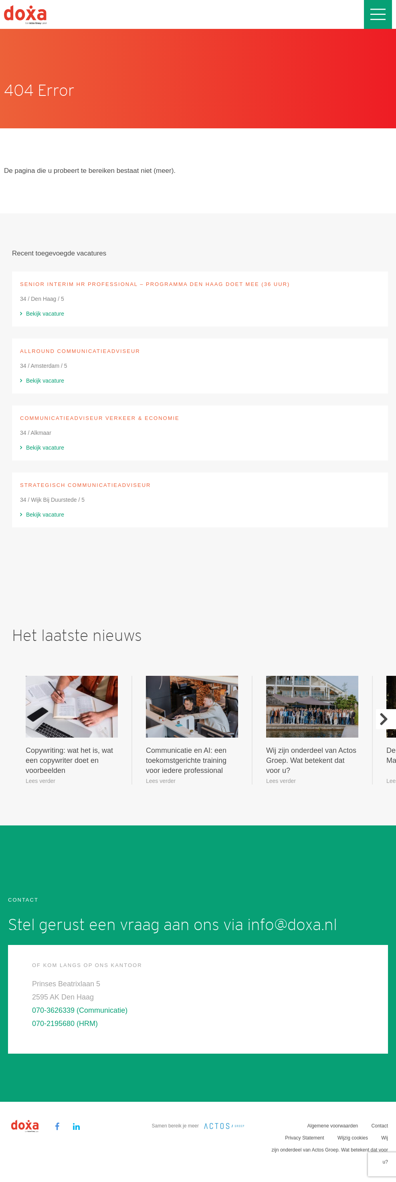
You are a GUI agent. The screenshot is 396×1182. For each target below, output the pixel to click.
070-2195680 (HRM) (65, 1024)
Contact (380, 1126)
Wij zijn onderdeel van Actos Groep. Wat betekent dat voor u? (330, 1150)
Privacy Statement (304, 1138)
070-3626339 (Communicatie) (79, 1010)
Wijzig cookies (352, 1138)
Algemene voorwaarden (332, 1126)
